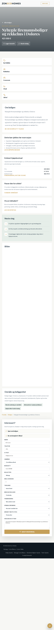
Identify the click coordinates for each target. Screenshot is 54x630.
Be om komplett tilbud (14, 129)
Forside (4, 414)
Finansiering (27, 501)
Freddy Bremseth (27, 555)
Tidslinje (27, 487)
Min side (45, 3)
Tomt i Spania (44, 552)
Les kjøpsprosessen (12, 150)
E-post (27, 454)
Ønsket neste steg (27, 514)
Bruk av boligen (27, 494)
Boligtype (27, 474)
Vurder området (11, 192)
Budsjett (27, 468)
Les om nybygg (10, 210)
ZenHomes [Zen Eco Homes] (11, 3)
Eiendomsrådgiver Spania (33, 552)
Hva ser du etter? (27, 523)
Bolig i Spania (9, 552)
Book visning (24, 43)
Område (27, 461)
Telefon (27, 448)
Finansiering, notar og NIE (15, 175)
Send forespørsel (27, 532)
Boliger (10, 414)
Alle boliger (7, 22)
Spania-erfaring (27, 507)
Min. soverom (27, 481)
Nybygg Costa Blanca (19, 552)
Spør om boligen (12, 431)
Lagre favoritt (9, 43)
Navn (27, 442)
